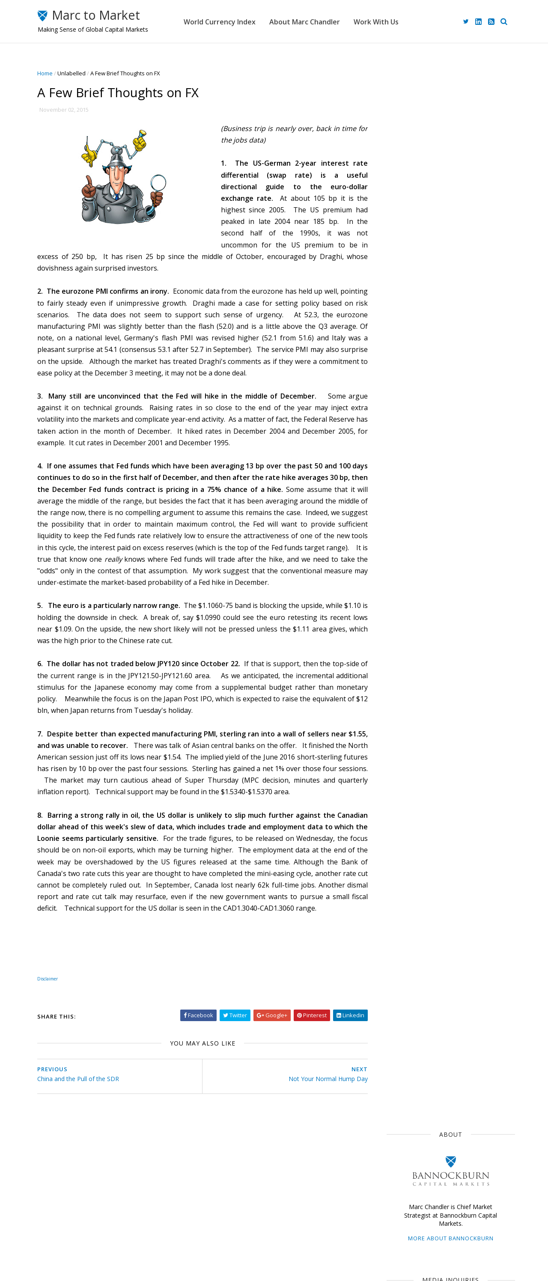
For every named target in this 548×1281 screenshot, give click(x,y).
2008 (400, 1039)
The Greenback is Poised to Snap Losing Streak (462, 477)
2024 (400, 753)
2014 (400, 978)
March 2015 (408, 945)
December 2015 (414, 853)
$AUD (493, 612)
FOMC (445, 675)
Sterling (461, 612)
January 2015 (410, 965)
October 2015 (411, 874)
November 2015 (414, 863)
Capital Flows (406, 675)
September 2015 (415, 884)
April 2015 (405, 934)
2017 (400, 824)
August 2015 (409, 894)
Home (48, 73)
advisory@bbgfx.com (459, 309)
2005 (400, 1070)
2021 (400, 783)
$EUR (467, 565)
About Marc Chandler (318, 21)
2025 (400, 743)
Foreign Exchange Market (422, 644)
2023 (400, 763)
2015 (400, 844)
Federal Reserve (411, 597)
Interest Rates (464, 659)
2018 (400, 814)
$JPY (461, 581)
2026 (400, 732)
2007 (400, 1050)
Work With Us (390, 21)
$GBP (454, 597)
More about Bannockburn (447, 175)
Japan (426, 550)
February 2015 (412, 955)
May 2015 (405, 925)
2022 (400, 773)
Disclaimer (209, 1237)
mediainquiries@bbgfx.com (447, 242)
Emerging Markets (413, 612)
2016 (400, 834)
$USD (397, 550)
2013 (400, 988)
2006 (400, 1060)
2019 (400, 804)
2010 (400, 1019)
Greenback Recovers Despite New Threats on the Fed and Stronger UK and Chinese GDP (466, 411)
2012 (400, 999)
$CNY (475, 675)
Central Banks (437, 628)
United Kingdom (410, 659)
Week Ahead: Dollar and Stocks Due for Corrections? (463, 373)
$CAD (397, 628)
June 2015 (405, 914)
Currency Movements (417, 565)
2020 (400, 793)
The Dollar (403, 581)
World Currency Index (234, 21)
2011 (400, 1009)
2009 (400, 1029)
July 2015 (404, 904)
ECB (436, 581)
